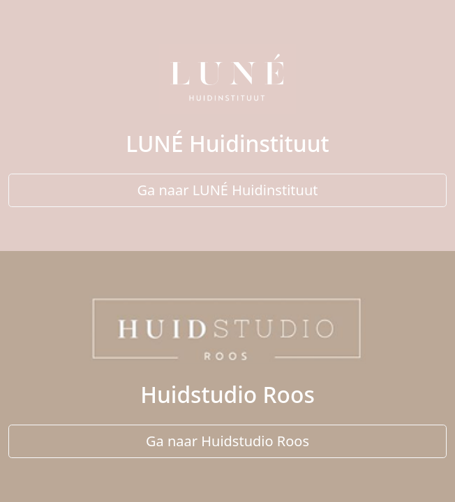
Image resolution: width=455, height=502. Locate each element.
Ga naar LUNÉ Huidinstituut (227, 190)
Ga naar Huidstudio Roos (227, 441)
